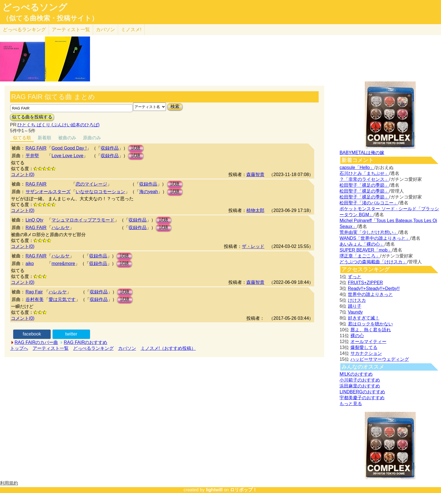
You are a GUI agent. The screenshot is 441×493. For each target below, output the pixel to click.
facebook (32, 334)
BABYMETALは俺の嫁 (361, 152)
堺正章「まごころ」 (359, 256)
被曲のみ (67, 137)
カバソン (105, 29)
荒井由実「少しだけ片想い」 (368, 232)
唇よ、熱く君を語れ (370, 329)
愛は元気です (62, 299)
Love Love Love (67, 155)
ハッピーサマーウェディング (379, 359)
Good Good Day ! (69, 148)
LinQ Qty (34, 220)
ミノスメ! (131, 29)
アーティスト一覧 (51, 348)
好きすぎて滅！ (363, 318)
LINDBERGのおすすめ (362, 391)
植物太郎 (255, 210)
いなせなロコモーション (100, 191)
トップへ (19, 348)
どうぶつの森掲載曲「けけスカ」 (373, 261)
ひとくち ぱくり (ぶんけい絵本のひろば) (58, 124)
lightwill (214, 489)
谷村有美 (35, 299)
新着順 (44, 137)
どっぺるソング (34, 7)
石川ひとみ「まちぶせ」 (364, 173)
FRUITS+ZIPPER (365, 282)
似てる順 (22, 137)
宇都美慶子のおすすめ (361, 397)
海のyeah (148, 191)
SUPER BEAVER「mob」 (365, 250)
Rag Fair (34, 291)
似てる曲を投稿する (32, 117)
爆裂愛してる (363, 347)
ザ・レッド (253, 246)
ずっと (354, 276)
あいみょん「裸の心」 (361, 244)
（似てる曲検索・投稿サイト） (50, 18)
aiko (30, 263)
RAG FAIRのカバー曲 (36, 342)
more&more (63, 263)
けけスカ (357, 300)
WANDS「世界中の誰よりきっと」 (374, 238)
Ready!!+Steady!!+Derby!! (374, 288)
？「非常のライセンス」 (364, 179)
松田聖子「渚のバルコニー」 (368, 202)
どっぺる (24, 29)
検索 (174, 106)
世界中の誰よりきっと (370, 294)
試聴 (135, 148)
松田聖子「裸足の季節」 (364, 185)
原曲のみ (92, 137)
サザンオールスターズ (48, 191)
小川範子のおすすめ (359, 380)
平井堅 (32, 155)
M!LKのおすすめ (355, 374)
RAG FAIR (36, 148)
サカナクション (366, 353)
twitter (71, 334)
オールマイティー (368, 341)
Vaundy (355, 312)
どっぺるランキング (93, 348)
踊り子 (354, 306)
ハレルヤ (60, 227)
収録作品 (110, 148)
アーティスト (71, 29)
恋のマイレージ (91, 184)
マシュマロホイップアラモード (82, 220)
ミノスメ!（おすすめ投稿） (168, 348)
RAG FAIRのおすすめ (85, 342)
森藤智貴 (255, 174)
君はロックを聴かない (370, 323)
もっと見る (350, 403)
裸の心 (357, 335)
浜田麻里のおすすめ (359, 386)
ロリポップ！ (243, 489)
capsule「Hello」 (356, 167)
